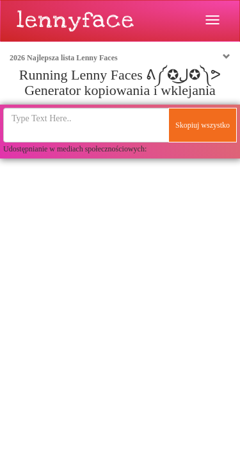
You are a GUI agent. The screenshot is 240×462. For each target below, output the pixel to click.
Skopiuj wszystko (202, 125)
